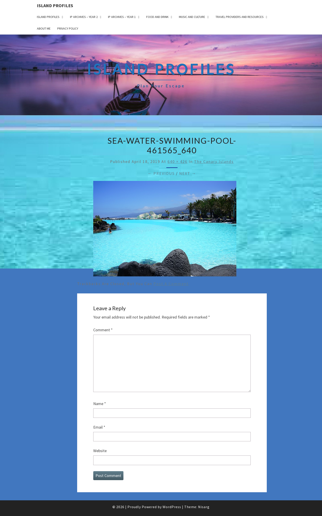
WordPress (172, 507)
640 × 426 (177, 161)
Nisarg (204, 507)
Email (99, 427)
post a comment (171, 283)
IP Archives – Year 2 (84, 17)
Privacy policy (67, 28)
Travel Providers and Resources (240, 17)
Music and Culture (192, 17)
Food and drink (157, 17)
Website (100, 450)
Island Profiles (55, 5)
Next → (187, 173)
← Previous (161, 173)
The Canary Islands (214, 161)
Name (99, 403)
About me (44, 28)
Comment (103, 329)
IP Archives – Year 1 (122, 17)
